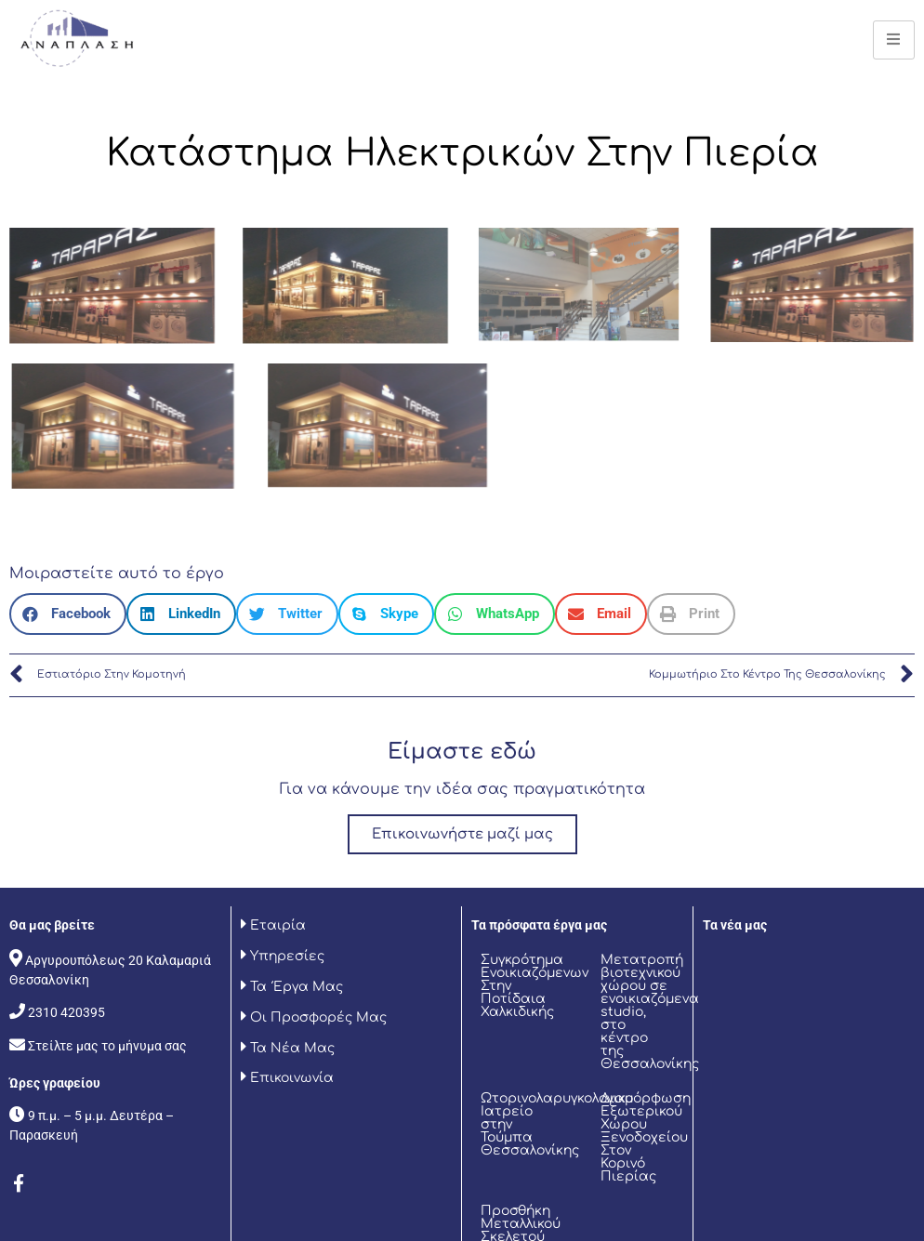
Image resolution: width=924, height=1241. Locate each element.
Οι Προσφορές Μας (316, 1017)
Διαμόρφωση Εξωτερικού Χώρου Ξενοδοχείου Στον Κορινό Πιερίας (646, 1137)
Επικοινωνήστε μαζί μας (462, 834)
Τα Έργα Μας (296, 987)
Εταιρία (276, 925)
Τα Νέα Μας (290, 1048)
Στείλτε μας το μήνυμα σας (107, 1045)
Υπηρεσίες (285, 956)
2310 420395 (66, 1012)
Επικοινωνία (290, 1078)
